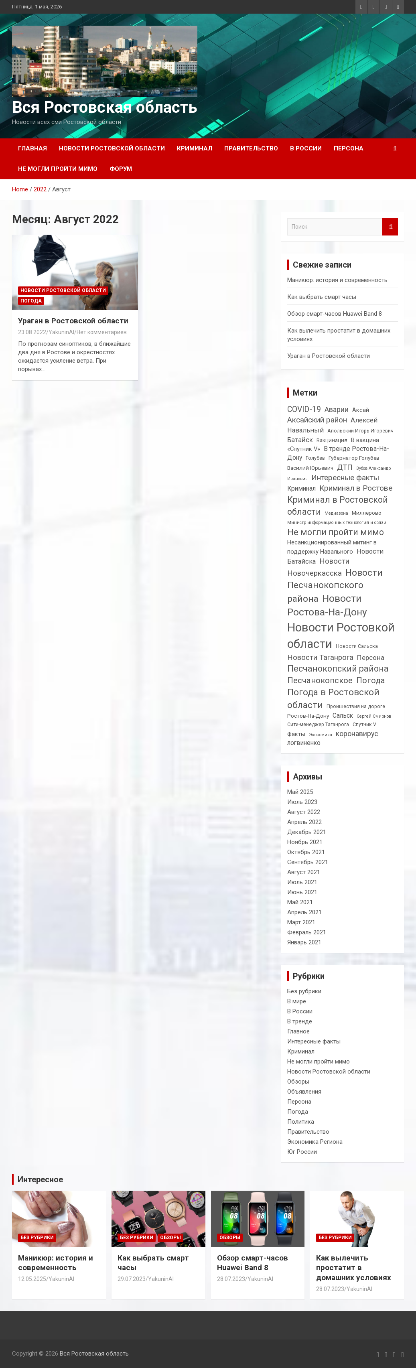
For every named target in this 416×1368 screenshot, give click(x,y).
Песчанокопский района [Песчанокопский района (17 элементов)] (338, 669)
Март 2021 (301, 922)
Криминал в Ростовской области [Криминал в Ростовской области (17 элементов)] (337, 506)
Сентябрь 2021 (307, 862)
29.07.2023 (132, 1279)
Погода (31, 301)
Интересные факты (314, 1041)
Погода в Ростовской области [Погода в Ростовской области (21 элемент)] (333, 698)
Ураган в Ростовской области (73, 320)
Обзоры (298, 1081)
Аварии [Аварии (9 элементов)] (337, 409)
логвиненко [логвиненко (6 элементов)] (304, 743)
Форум (121, 169)
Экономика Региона (315, 1141)
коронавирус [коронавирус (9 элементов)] (357, 733)
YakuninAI (61, 332)
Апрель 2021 (304, 912)
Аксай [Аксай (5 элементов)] (360, 410)
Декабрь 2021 (306, 832)
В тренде (299, 1021)
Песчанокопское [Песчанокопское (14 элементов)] (320, 680)
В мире (296, 1001)
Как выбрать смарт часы (321, 296)
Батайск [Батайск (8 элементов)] (300, 440)
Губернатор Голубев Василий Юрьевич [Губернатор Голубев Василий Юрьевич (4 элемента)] (333, 463)
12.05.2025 (32, 1279)
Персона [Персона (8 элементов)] (370, 658)
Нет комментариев (102, 332)
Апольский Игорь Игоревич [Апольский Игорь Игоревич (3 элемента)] (360, 431)
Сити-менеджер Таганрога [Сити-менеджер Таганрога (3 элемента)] (318, 724)
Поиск (390, 226)
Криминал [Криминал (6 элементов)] (301, 488)
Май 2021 (300, 902)
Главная (32, 148)
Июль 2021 (302, 882)
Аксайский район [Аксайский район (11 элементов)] (317, 419)
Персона (348, 148)
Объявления (304, 1091)
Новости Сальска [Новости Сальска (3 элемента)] (357, 646)
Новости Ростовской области (112, 148)
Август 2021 (303, 872)
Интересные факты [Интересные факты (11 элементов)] (345, 477)
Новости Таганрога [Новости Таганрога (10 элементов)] (320, 657)
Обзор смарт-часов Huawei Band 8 (334, 313)
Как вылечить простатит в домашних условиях (353, 1267)
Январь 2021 (304, 942)
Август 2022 (303, 812)
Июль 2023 (302, 802)
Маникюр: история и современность (337, 280)
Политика (300, 1121)
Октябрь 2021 (306, 852)
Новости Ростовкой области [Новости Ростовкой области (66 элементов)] (341, 636)
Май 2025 (300, 792)
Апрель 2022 (304, 822)
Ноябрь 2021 (305, 842)
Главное (298, 1031)
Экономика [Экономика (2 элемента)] (320, 734)
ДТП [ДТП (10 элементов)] (345, 467)
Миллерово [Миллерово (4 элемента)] (367, 512)
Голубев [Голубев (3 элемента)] (315, 458)
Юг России (302, 1151)
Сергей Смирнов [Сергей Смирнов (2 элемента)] (374, 716)
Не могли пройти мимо (57, 169)
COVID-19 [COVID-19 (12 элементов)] (304, 409)
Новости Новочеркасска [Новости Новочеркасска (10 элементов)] (318, 567)
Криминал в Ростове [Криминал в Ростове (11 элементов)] (355, 488)
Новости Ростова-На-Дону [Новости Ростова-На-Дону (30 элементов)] (327, 605)
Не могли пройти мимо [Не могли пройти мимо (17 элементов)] (335, 532)
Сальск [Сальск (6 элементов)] (343, 715)
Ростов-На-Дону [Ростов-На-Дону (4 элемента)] (308, 715)
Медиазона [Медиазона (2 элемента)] (336, 513)
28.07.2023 (231, 1279)
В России (306, 148)
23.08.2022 (32, 332)
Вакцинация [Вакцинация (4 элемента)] (332, 440)
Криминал (194, 148)
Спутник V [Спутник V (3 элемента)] (364, 724)
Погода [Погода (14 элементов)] (370, 680)
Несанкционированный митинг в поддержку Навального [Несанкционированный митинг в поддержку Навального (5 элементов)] (332, 547)
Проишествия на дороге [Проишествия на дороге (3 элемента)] (356, 706)
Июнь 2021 (302, 892)
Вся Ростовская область (104, 107)
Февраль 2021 (306, 932)
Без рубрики (304, 991)
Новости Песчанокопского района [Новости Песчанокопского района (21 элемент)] (335, 585)
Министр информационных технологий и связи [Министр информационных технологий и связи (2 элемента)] (336, 522)
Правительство (251, 148)
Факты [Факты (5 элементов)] (296, 734)
